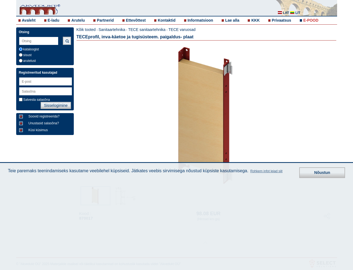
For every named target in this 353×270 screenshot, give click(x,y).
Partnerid (105, 20)
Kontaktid (167, 20)
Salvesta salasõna (36, 100)
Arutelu (78, 20)
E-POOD (310, 20)
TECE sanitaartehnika (146, 29)
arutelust (29, 61)
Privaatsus (281, 20)
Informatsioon (200, 20)
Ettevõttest (136, 20)
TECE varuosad (182, 29)
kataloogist (31, 49)
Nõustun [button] (322, 172)
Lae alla (232, 20)
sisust (27, 55)
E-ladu (54, 20)
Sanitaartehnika (111, 29)
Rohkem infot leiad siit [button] (266, 171)
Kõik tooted (86, 29)
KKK (255, 20)
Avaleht (29, 20)
